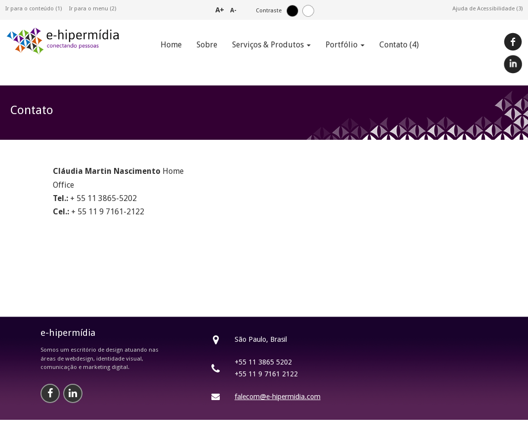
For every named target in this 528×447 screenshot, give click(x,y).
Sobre (207, 44)
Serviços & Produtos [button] (271, 44)
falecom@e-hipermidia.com (278, 397)
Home (171, 44)
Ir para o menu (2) (92, 8)
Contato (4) (399, 44)
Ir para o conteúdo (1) (33, 8)
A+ (219, 9)
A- (233, 10)
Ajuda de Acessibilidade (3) (487, 8)
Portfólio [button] (345, 44)
